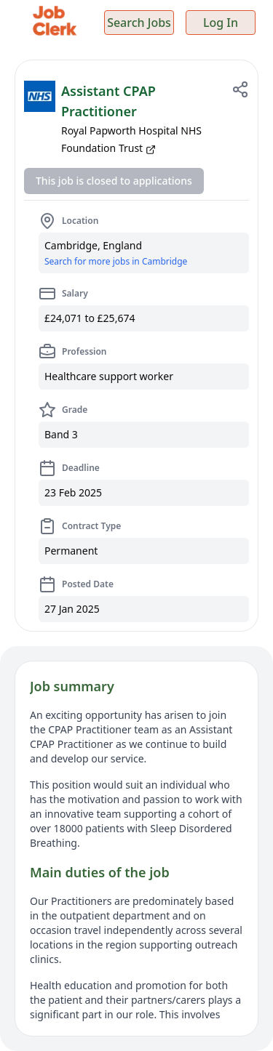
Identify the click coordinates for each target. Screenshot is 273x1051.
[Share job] (240, 89)
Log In (220, 23)
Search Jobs (139, 23)
